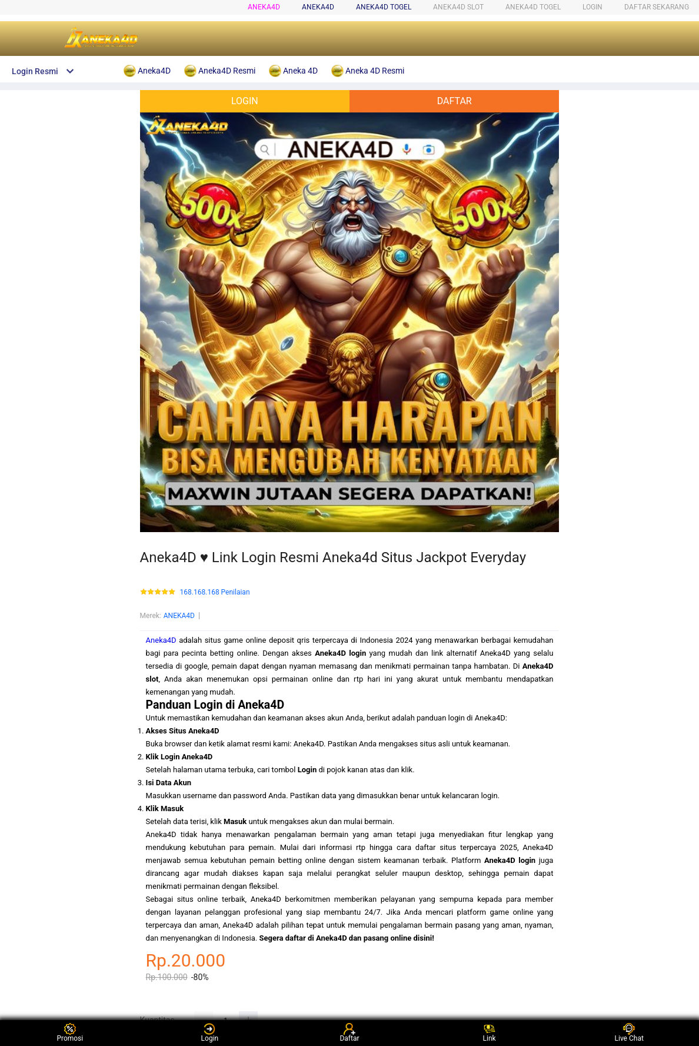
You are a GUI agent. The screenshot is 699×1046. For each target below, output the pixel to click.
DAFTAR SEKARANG (656, 7)
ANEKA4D (179, 616)
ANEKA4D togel (383, 7)
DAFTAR (454, 101)
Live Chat (629, 1032)
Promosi (69, 1032)
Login (210, 1032)
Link (489, 1032)
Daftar (349, 1032)
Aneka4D (264, 7)
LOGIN (592, 7)
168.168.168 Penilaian (215, 592)
